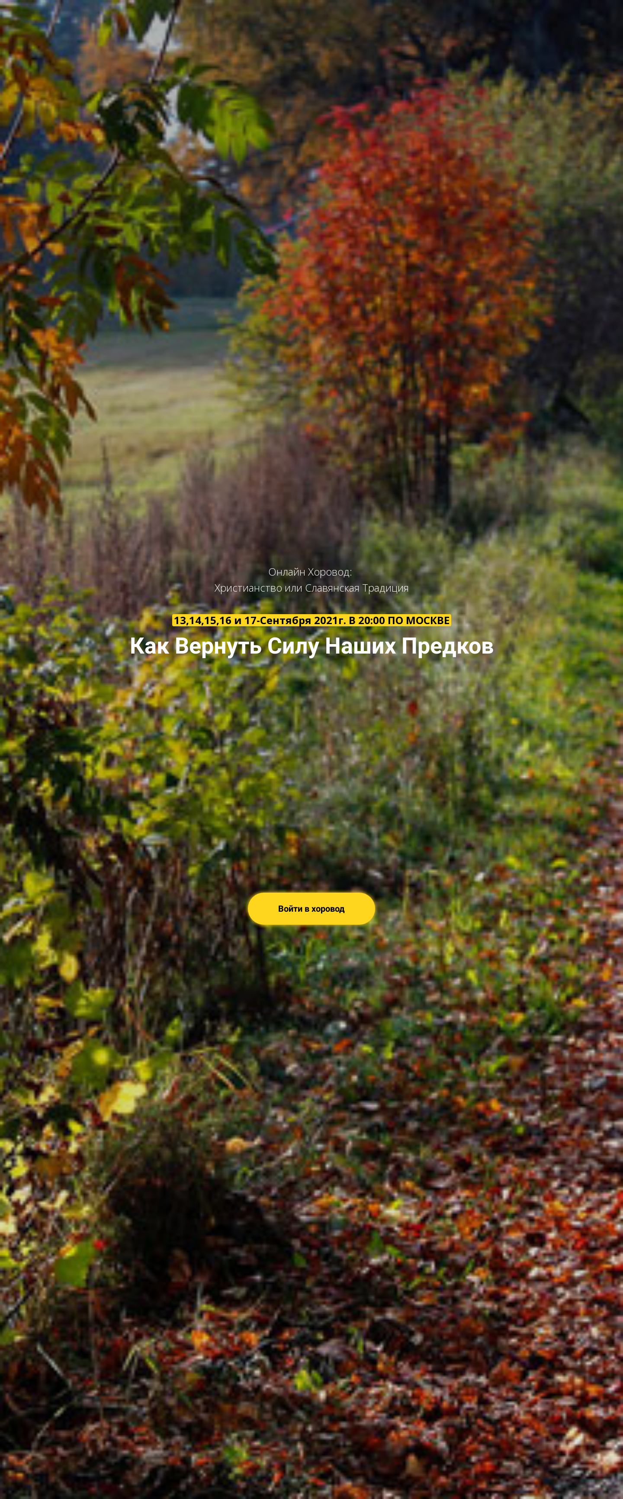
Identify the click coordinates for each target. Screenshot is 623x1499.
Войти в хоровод (311, 908)
